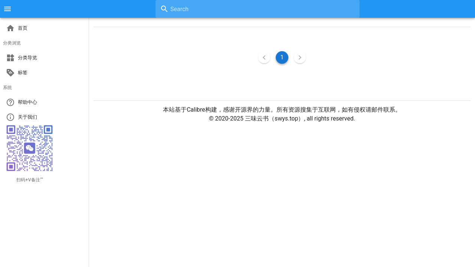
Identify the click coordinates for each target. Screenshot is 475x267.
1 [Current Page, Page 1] (282, 57)
